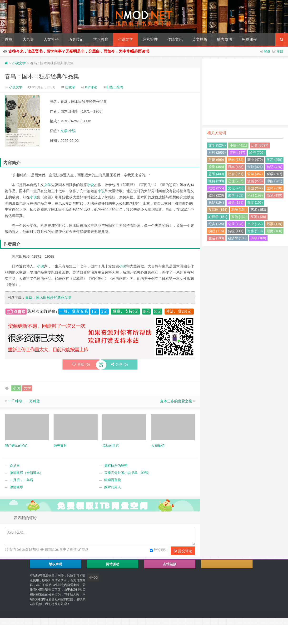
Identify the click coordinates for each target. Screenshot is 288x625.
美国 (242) (255, 188)
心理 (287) (235, 181)
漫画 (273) (255, 181)
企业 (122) (255, 224)
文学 (64, 131)
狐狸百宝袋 (112, 480)
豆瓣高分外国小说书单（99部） (127, 473)
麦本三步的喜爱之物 (176, 401)
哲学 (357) (255, 174)
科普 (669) (216, 160)
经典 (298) (216, 181)
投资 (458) (216, 167)
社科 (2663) (217, 152)
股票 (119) (274, 224)
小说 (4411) (238, 145)
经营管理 (150, 39)
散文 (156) (255, 202)
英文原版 (199, 39)
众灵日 (15, 466)
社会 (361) (235, 174)
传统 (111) (235, 231)
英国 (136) (258, 217)
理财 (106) (274, 231)
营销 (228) (274, 188)
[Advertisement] (245, 92)
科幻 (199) (255, 195)
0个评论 (91, 87)
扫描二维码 (114, 87)
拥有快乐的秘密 (116, 466)
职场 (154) (239, 210)
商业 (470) (255, 160)
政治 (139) (239, 217)
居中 (62, 549)
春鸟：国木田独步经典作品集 (42, 76)
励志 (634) (235, 160)
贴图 (24, 549)
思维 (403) (216, 174)
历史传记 (76, 39)
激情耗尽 (16, 487)
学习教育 (100, 39)
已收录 (70, 87)
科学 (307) (274, 174)
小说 (72, 131)
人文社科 (51, 39)
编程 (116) (216, 231)
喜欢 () (81, 364)
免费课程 (249, 39)
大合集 (28, 39)
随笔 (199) (274, 195)
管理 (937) (237, 152)
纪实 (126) (216, 224)
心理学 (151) (218, 217)
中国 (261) (274, 181)
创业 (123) (235, 224)
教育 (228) (216, 195)
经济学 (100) (237, 238)
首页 (8, 39)
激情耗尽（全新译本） (26, 473)
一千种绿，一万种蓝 (24, 401)
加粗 (35, 549)
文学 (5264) (217, 145)
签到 (85, 549)
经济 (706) (257, 152)
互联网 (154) (218, 210)
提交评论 (183, 551)
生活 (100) (216, 238)
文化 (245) (235, 188)
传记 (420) (274, 167)
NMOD (93, 577)
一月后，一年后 (21, 480)
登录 (267, 51)
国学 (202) (235, 195)
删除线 (49, 549)
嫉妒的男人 (112, 487)
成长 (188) (235, 202)
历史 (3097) (259, 145)
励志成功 (224, 39)
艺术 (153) (258, 210)
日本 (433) (235, 167)
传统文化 (175, 39)
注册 (280, 51)
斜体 (73, 549)
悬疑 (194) (216, 202)
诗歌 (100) (258, 238)
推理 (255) (216, 188)
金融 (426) (255, 167)
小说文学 (125, 39)
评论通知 (158, 550)
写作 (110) (255, 231)
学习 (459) (274, 160)
